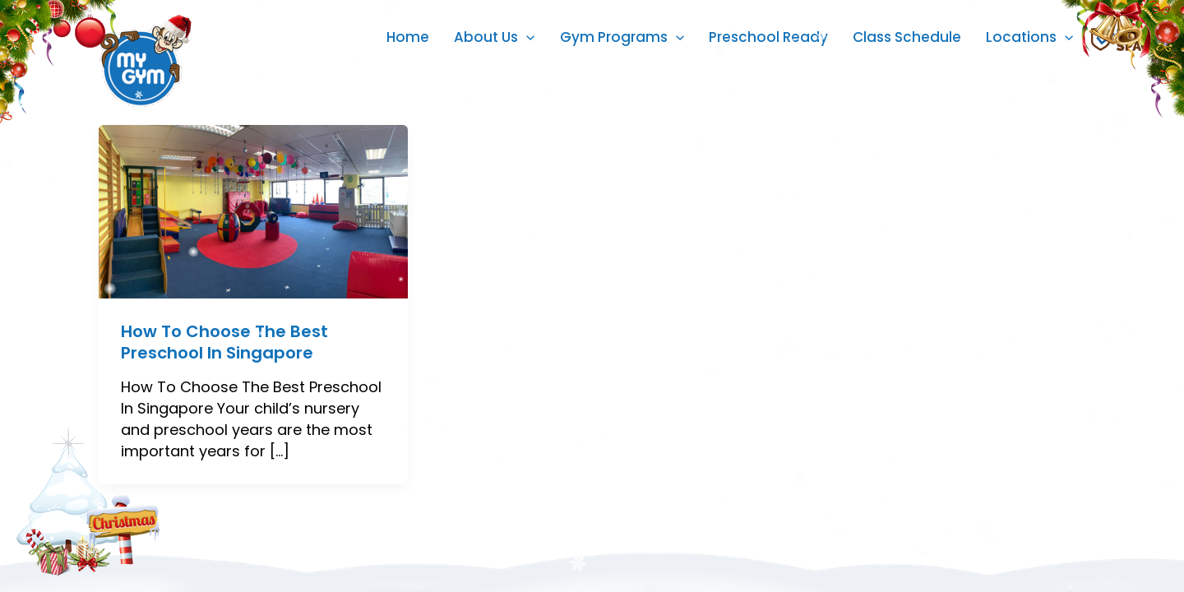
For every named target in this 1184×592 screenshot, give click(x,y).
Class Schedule (907, 37)
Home (407, 37)
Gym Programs (622, 37)
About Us (494, 37)
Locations (1029, 37)
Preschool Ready (768, 37)
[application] (526, 37)
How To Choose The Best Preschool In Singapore (224, 342)
